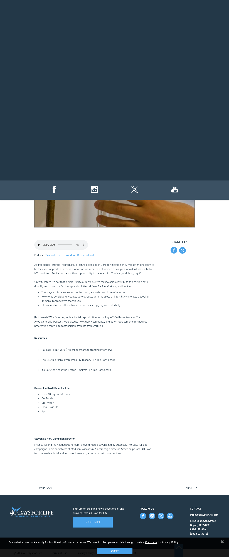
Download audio (86, 255)
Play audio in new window (60, 255)
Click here (151, 542)
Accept (114, 551)
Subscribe (93, 522)
